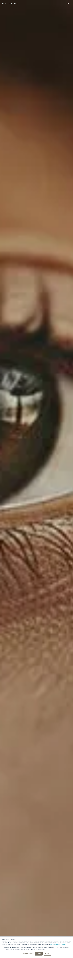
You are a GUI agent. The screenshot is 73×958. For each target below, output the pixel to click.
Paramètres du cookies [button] (28, 953)
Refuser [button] (47, 953)
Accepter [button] (38, 953)
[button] (68, 3)
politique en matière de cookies (58, 944)
